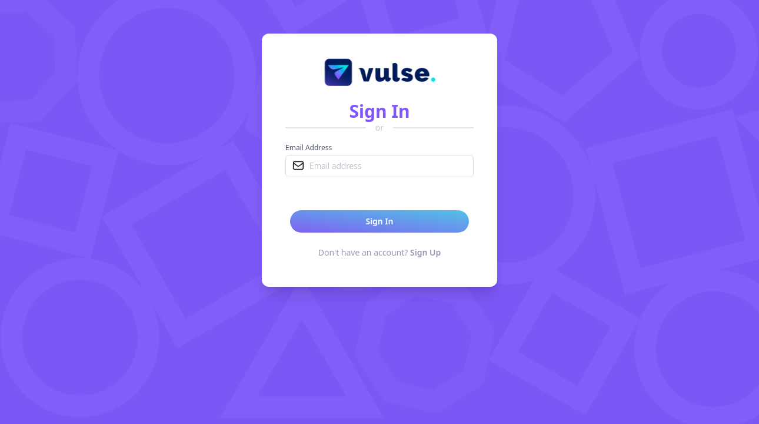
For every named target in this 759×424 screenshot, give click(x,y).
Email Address (308, 148)
